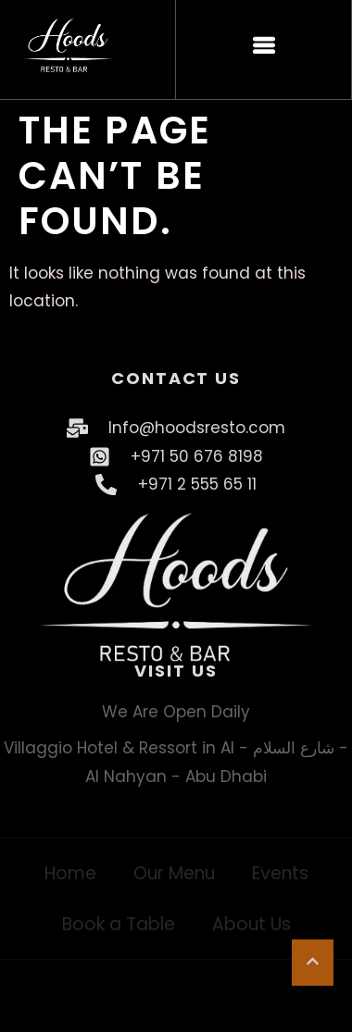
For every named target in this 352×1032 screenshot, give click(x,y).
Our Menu (174, 873)
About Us (251, 924)
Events (280, 873)
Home (70, 873)
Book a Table (118, 924)
